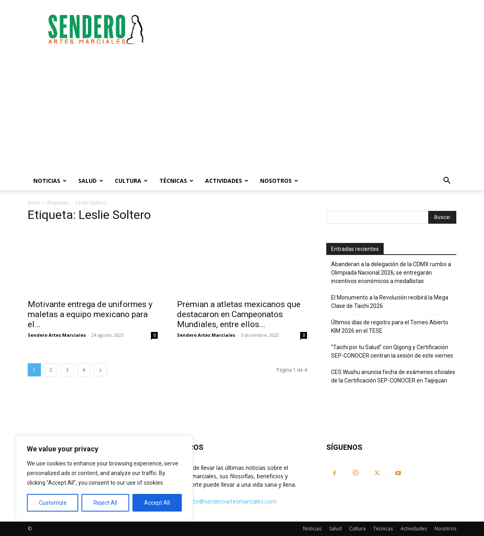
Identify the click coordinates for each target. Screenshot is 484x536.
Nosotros (279, 180)
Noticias (50, 180)
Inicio (34, 202)
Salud (90, 180)
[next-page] (100, 369)
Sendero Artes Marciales (57, 335)
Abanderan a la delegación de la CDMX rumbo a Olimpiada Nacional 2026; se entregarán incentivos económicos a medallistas (391, 272)
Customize (53, 503)
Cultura (131, 180)
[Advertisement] (310, 29)
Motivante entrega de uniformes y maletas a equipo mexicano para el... (90, 314)
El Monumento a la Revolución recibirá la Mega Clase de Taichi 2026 (389, 301)
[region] (104, 478)
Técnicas (176, 180)
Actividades (226, 180)
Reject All (105, 503)
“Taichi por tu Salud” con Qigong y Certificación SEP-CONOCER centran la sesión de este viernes (392, 351)
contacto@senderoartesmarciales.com (226, 501)
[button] (446, 181)
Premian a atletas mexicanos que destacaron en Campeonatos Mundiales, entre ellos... (239, 314)
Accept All (157, 503)
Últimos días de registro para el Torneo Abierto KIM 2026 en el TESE (389, 326)
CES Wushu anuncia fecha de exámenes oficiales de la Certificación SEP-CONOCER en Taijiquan (393, 376)
